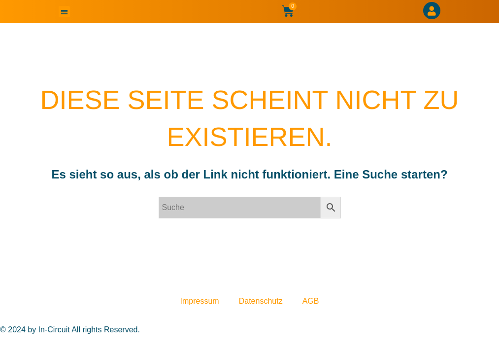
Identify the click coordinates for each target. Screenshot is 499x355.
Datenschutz (261, 301)
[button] (64, 11)
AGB (310, 301)
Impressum (199, 301)
